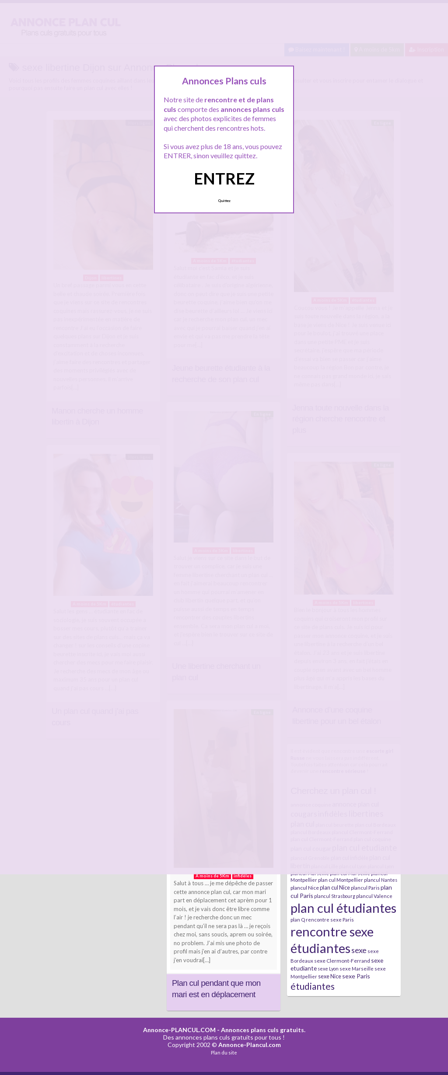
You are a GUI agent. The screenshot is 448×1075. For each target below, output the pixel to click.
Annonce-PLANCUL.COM (179, 1029)
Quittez (224, 200)
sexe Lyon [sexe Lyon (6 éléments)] (328, 968)
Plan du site (224, 1052)
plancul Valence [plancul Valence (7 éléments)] (374, 896)
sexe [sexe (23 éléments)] (359, 950)
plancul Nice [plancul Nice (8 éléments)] (304, 887)
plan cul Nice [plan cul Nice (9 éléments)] (335, 887)
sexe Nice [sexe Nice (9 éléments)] (329, 976)
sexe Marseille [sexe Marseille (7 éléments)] (357, 968)
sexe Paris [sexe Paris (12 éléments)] (356, 976)
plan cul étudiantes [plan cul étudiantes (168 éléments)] (343, 907)
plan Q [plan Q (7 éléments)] (297, 919)
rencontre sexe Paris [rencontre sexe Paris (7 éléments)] (330, 919)
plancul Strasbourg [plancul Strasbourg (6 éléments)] (334, 896)
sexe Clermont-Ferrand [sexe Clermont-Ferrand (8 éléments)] (342, 960)
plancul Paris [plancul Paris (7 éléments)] (365, 888)
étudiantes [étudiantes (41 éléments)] (312, 986)
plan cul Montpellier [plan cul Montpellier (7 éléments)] (340, 880)
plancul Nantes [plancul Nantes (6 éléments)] (380, 880)
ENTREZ (224, 178)
